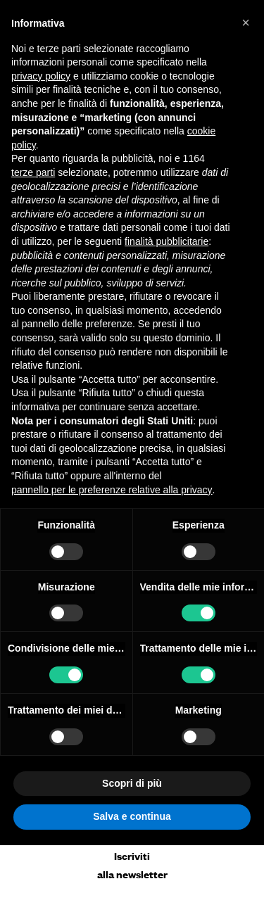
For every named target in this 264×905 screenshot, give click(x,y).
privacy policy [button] (40, 76)
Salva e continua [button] (131, 816)
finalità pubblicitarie (166, 241)
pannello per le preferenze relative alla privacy (112, 489)
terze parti (33, 172)
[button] (245, 22)
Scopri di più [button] (132, 783)
